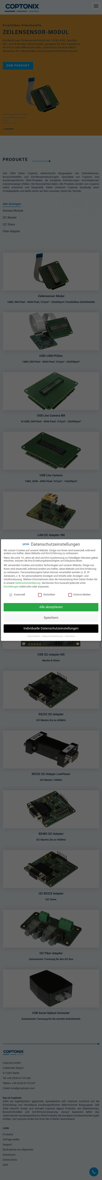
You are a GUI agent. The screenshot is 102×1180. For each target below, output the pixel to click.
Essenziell (17, 594)
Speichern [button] (51, 618)
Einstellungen (11, 586)
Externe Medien (79, 594)
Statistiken (46, 594)
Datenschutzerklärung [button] (52, 636)
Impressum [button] (70, 636)
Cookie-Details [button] (34, 636)
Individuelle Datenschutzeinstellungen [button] (51, 628)
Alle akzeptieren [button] (51, 607)
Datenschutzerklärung (27, 582)
